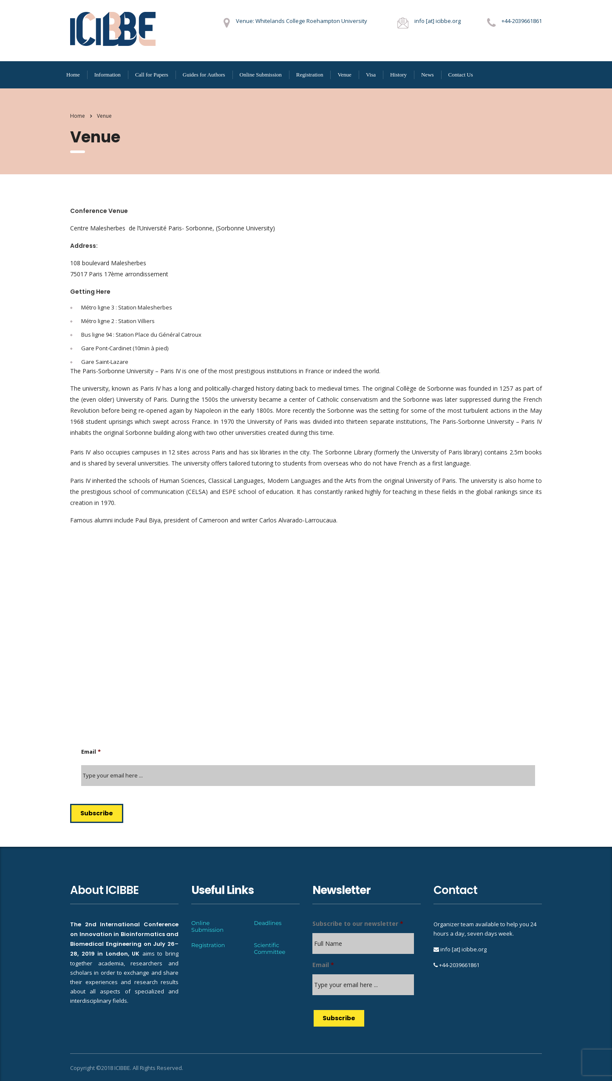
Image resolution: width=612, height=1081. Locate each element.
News (427, 74)
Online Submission (261, 74)
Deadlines (268, 922)
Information (107, 74)
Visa (371, 74)
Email (91, 751)
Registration (309, 74)
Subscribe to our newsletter (357, 924)
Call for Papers (151, 74)
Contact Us (460, 74)
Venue (344, 74)
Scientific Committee (270, 948)
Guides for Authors (204, 74)
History (398, 74)
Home (73, 74)
